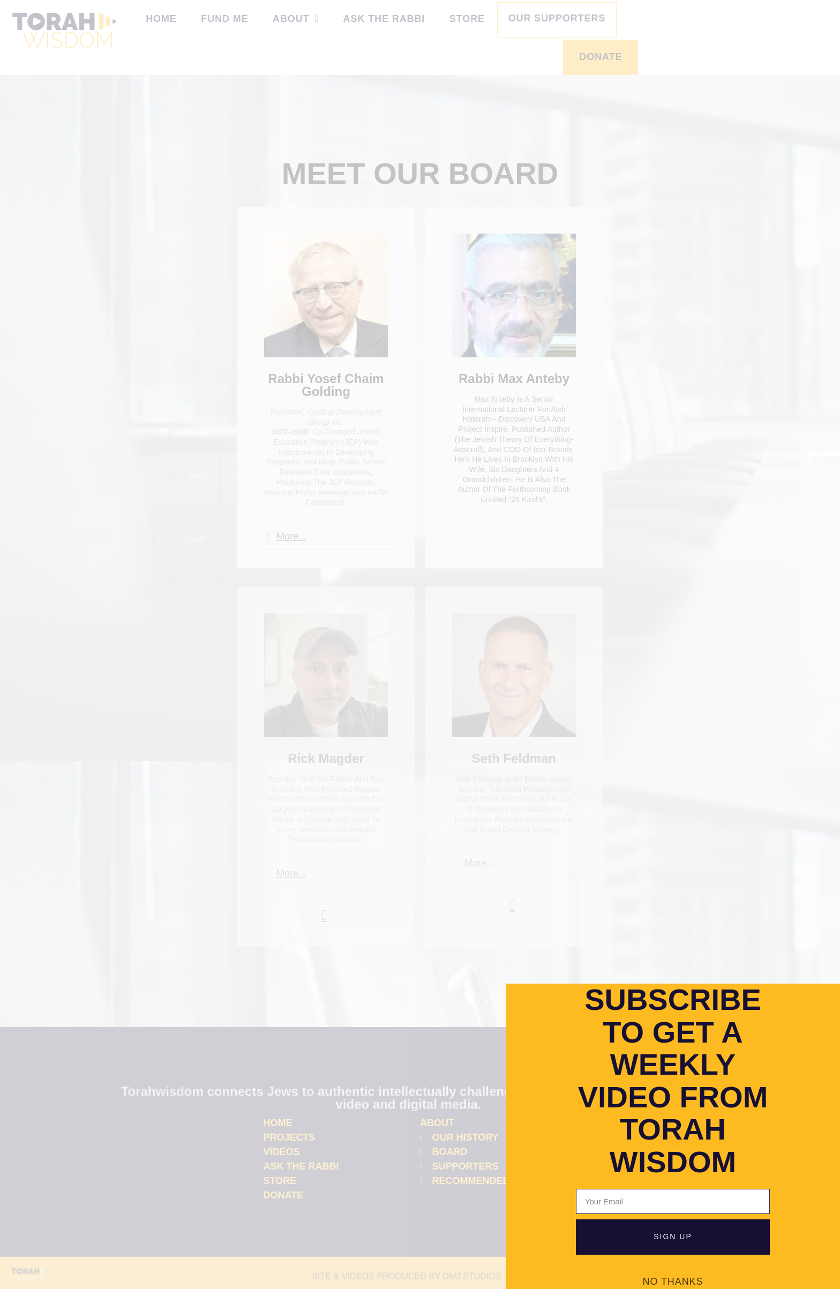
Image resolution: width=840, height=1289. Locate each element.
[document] (420, 644)
